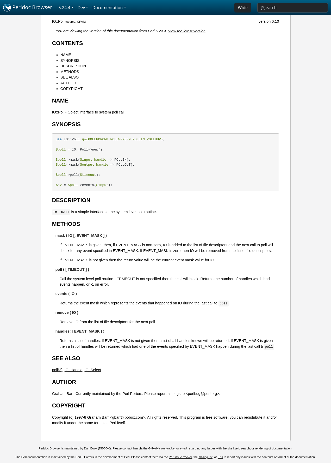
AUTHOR (68, 83)
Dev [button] (81, 7)
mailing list (205, 457)
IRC (220, 457)
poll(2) (57, 370)
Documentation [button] (107, 7)
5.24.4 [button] (64, 7)
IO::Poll (58, 21)
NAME (65, 55)
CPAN (81, 21)
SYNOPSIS (70, 60)
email (183, 448)
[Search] (292, 8)
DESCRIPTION (73, 66)
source (71, 21)
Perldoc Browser (27, 7)
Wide (243, 7)
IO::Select (92, 370)
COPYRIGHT (71, 89)
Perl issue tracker (180, 457)
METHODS (69, 72)
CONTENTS (67, 43)
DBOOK (104, 448)
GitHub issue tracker (162, 448)
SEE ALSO (69, 77)
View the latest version (186, 31)
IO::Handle (74, 370)
